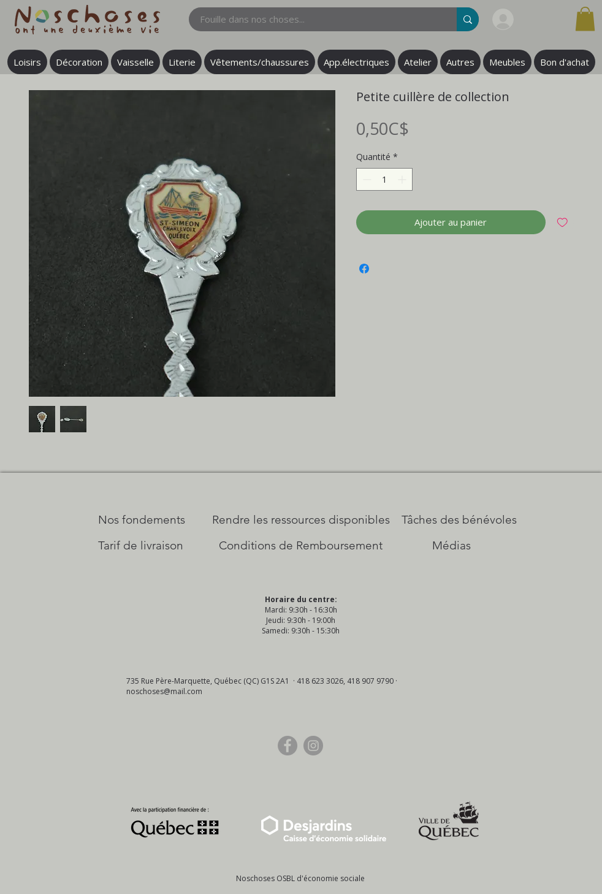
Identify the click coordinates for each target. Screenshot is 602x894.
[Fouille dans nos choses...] (315, 19)
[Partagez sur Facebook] (364, 268)
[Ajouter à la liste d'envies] (562, 222)
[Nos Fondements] (141, 520)
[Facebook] (287, 745)
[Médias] (451, 546)
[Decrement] (365, 179)
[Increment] (403, 179)
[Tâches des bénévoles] (459, 520)
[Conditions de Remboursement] (300, 546)
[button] (585, 19)
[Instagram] (313, 745)
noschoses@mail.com (164, 691)
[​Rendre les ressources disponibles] (301, 520)
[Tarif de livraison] (140, 546)
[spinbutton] (384, 179)
